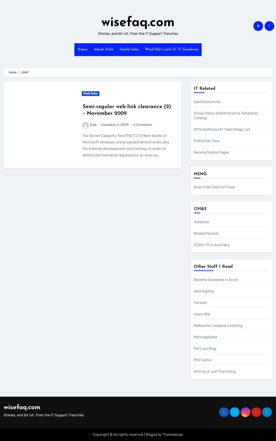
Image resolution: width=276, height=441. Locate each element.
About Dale (103, 49)
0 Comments (142, 125)
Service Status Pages (211, 152)
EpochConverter (207, 102)
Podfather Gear (207, 141)
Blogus (151, 435)
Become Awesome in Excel (216, 280)
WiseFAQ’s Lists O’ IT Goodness (171, 49)
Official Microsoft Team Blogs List (222, 129)
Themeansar (173, 435)
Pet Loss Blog (205, 348)
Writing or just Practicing (215, 371)
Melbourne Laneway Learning (218, 326)
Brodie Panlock (206, 233)
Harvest (200, 303)
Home (83, 49)
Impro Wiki (202, 314)
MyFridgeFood (205, 337)
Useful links (129, 49)
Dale (90, 125)
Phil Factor (203, 360)
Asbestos (201, 222)
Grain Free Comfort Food (214, 187)
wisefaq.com (138, 22)
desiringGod (204, 291)
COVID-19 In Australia (211, 245)
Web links (90, 93)
